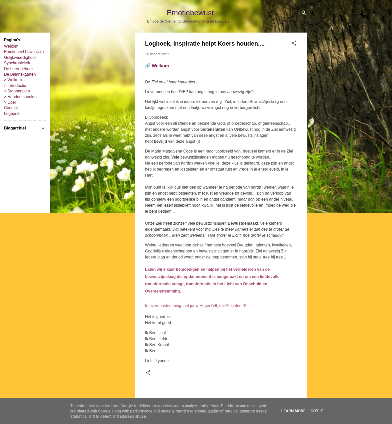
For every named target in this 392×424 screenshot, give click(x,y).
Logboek (11, 113)
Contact (11, 108)
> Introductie (15, 85)
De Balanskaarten (20, 74)
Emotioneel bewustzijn (24, 52)
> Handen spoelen (20, 97)
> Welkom (13, 80)
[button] (294, 44)
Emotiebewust (190, 13)
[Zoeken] (304, 13)
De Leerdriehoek (19, 69)
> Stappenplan (17, 91)
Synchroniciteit (17, 63)
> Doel (10, 102)
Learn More (293, 411)
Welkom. (161, 65)
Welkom (11, 46)
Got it (316, 411)
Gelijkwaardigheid (20, 57)
